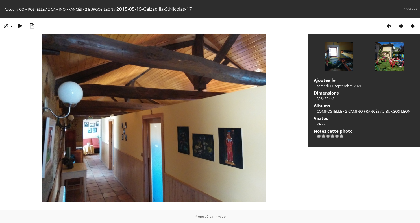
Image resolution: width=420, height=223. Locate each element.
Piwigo (221, 216)
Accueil (10, 9)
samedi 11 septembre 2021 (339, 85)
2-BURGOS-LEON (99, 9)
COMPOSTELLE (32, 9)
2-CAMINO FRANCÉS (65, 9)
